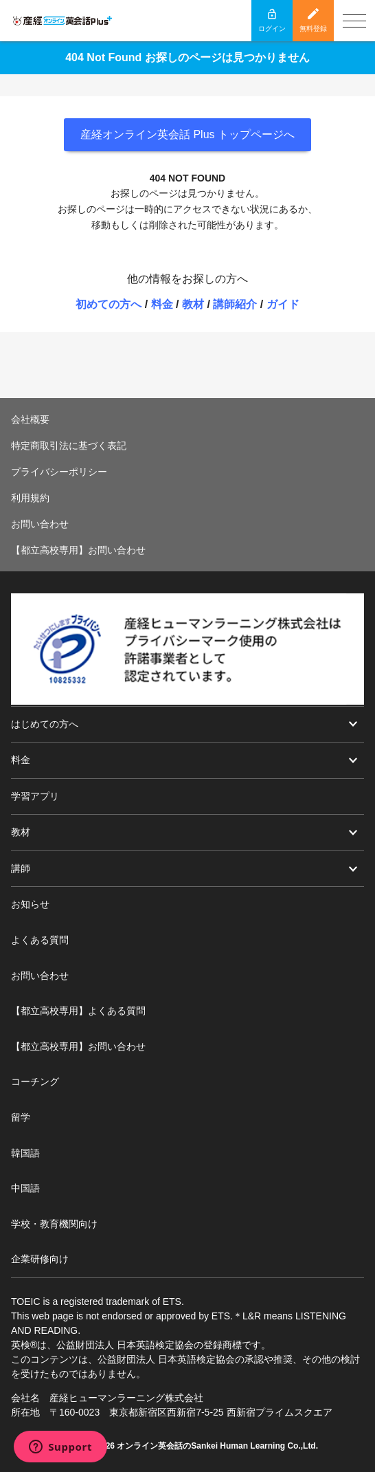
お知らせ (30, 904)
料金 (162, 304)
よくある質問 (40, 939)
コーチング (35, 1081)
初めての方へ (108, 304)
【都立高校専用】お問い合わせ (78, 550)
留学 (20, 1117)
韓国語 (25, 1152)
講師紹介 (235, 304)
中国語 (25, 1188)
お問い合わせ (40, 523)
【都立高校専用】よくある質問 (78, 1010)
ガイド (282, 304)
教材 (193, 304)
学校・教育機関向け (54, 1223)
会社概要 (30, 419)
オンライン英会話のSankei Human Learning (201, 1446)
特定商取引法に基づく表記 (68, 445)
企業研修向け (40, 1258)
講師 (20, 868)
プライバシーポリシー (59, 471)
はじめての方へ (44, 723)
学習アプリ (35, 796)
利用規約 (30, 497)
